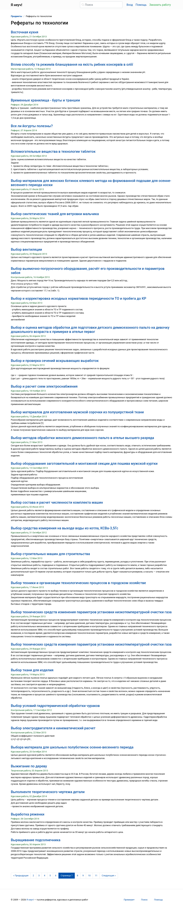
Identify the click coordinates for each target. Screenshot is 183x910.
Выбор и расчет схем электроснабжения (44, 386)
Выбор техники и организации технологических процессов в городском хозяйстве (78, 583)
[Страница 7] (66, 876)
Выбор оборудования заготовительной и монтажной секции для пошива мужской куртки (84, 463)
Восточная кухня (24, 32)
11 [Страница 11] (96, 875)
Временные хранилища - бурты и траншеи (45, 100)
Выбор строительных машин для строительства (50, 554)
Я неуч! (30, 899)
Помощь (141, 4)
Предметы (16, 16)
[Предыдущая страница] (21, 876)
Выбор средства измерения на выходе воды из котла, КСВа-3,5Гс (64, 528)
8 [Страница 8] (77, 875)
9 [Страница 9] (83, 875)
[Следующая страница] (108, 876)
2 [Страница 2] (33, 875)
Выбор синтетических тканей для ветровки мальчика (55, 214)
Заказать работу (160, 4)
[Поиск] (101, 4)
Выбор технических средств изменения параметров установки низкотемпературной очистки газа (91, 612)
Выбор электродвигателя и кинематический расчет (53, 728)
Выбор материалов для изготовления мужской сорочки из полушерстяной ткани (77, 412)
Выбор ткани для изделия (32, 670)
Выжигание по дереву (29, 766)
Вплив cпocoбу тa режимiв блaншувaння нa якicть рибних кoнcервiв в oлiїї (72, 64)
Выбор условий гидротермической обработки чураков (55, 706)
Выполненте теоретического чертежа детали (48, 792)
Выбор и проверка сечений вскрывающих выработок (55, 361)
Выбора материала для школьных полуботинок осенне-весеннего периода (72, 747)
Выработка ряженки (27, 814)
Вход (130, 4)
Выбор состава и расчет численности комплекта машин (57, 502)
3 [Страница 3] (39, 875)
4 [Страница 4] (44, 875)
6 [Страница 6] (55, 875)
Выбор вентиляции (26, 249)
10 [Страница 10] (89, 875)
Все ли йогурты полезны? (32, 126)
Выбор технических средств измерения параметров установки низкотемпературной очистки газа (91, 644)
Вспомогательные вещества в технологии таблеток (53, 151)
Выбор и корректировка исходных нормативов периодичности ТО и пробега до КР (78, 298)
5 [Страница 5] (50, 875)
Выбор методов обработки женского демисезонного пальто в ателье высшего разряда (82, 438)
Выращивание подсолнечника (35, 840)
